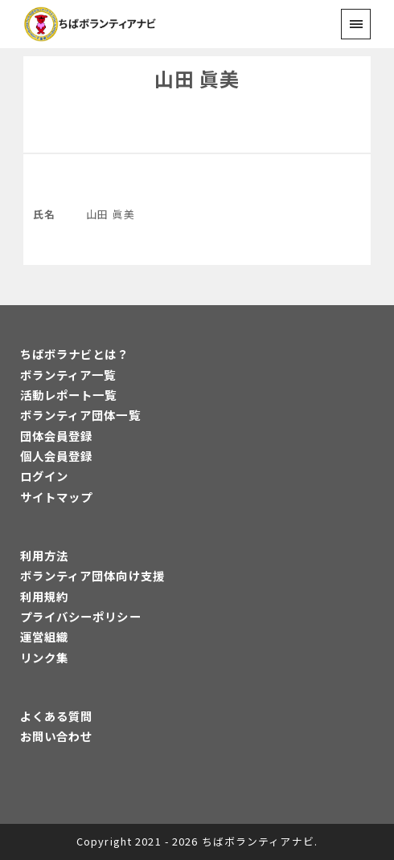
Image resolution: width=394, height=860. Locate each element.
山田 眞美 (197, 78)
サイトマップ (56, 496)
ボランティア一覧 (68, 374)
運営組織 (44, 636)
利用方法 (44, 555)
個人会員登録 (56, 455)
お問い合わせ (56, 736)
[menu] (356, 24)
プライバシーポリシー (81, 616)
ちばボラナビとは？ (74, 353)
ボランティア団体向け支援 (92, 575)
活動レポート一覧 (68, 394)
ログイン (44, 475)
